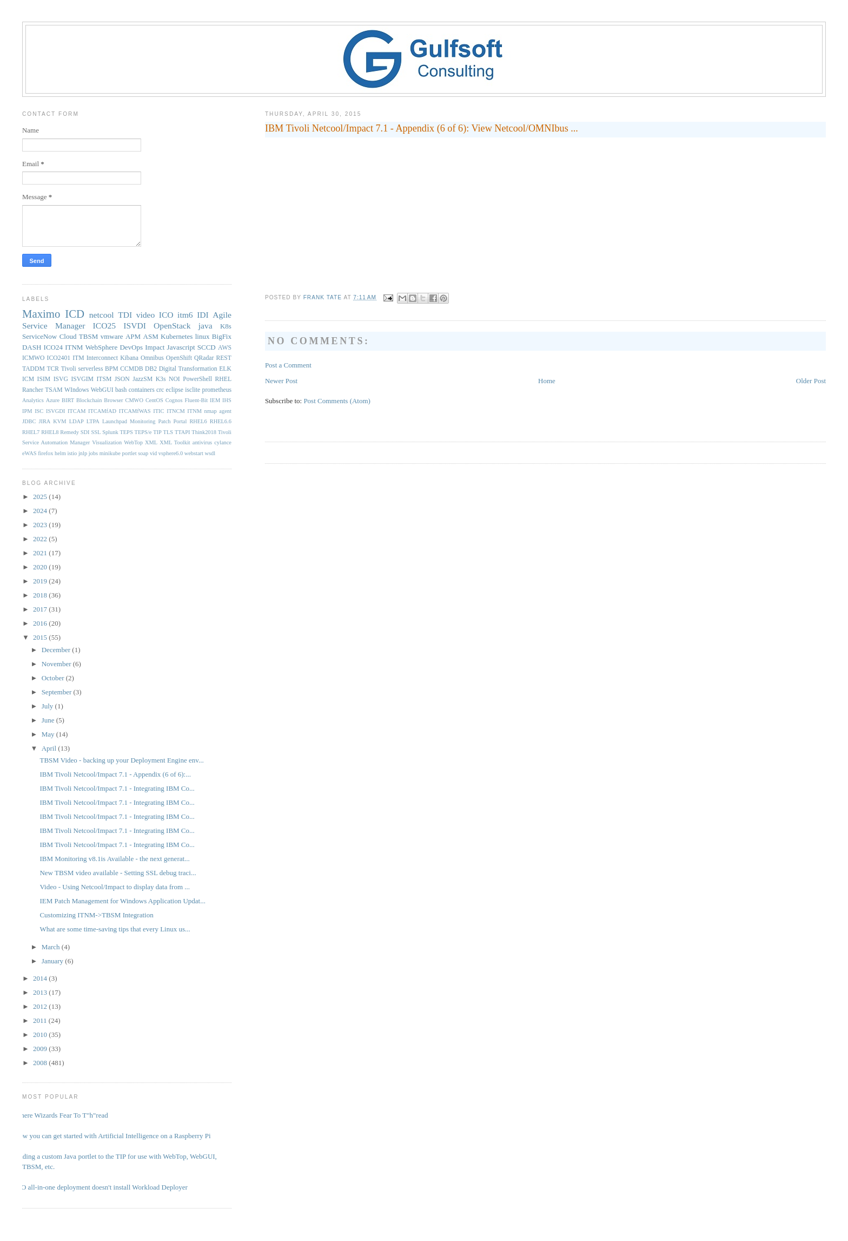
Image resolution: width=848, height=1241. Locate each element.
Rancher (32, 389)
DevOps (131, 347)
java (205, 325)
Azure (52, 400)
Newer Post (281, 381)
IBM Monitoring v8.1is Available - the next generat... (114, 859)
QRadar (204, 358)
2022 (41, 539)
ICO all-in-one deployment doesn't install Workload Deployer (101, 1187)
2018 (41, 595)
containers (142, 389)
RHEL (223, 379)
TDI (125, 314)
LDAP (76, 421)
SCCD (206, 347)
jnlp (82, 453)
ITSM (103, 379)
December (57, 650)
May (49, 734)
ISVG (61, 379)
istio (72, 453)
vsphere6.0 (170, 453)
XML (151, 442)
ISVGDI (55, 411)
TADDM (33, 368)
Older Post (811, 381)
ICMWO (33, 358)
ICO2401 (59, 358)
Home (546, 381)
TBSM (88, 336)
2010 (41, 1034)
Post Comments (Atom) (336, 401)
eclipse (174, 389)
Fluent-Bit (196, 400)
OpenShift (179, 358)
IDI (203, 314)
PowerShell (197, 379)
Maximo (41, 313)
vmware (112, 336)
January (53, 961)
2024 (41, 511)
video (145, 314)
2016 (41, 623)
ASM (150, 336)
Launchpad (114, 421)
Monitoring (142, 421)
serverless (90, 368)
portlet (129, 453)
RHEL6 (198, 421)
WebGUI (102, 389)
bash (121, 389)
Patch (164, 421)
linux (202, 336)
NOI (174, 379)
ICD (74, 313)
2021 (41, 553)
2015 (41, 637)
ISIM (44, 379)
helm (60, 453)
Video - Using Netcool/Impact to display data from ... (114, 887)
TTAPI (182, 432)
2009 (41, 1049)
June (49, 720)
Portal (180, 421)
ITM (78, 358)
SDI (85, 432)
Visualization (107, 442)
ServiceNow (39, 336)
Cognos (174, 400)
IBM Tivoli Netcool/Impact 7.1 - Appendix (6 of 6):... (114, 774)
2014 (41, 978)
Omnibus (152, 358)
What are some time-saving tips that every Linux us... (114, 929)
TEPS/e (143, 432)
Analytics (33, 400)
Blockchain (89, 400)
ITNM (74, 347)
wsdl (210, 453)
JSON (122, 379)
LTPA (93, 421)
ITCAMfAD (102, 411)
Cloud (68, 336)
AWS (224, 347)
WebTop (133, 442)
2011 (41, 1020)
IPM (27, 411)
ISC (39, 411)
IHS (226, 400)
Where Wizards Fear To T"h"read (61, 1115)
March (52, 947)
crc (160, 389)
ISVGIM (82, 379)
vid (153, 453)
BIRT (68, 400)
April (50, 748)
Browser (113, 400)
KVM (59, 421)
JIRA (44, 421)
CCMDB (131, 368)
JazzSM (142, 379)
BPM (111, 368)
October (54, 678)
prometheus (217, 389)
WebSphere (101, 347)
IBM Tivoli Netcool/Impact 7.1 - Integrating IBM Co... (116, 788)
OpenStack (172, 325)
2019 (41, 581)
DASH (31, 347)
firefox (45, 453)
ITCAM (76, 411)
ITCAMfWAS (135, 411)
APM (133, 336)
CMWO (134, 400)
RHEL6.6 (220, 421)
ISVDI (134, 325)
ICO (166, 314)
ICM (28, 379)
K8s (225, 326)
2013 (41, 992)
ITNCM (175, 411)
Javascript (181, 347)
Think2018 (203, 432)
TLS (168, 432)
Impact (154, 347)
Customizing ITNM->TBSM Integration (96, 915)
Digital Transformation (188, 368)
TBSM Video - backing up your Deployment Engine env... (121, 760)
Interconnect (102, 358)
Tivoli (68, 368)
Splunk (110, 432)
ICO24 (53, 347)
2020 (41, 567)
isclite (192, 389)
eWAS (29, 453)
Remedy (69, 432)
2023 (41, 525)
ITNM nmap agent (209, 411)
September (58, 692)
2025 (41, 497)
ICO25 (104, 325)
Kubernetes (177, 336)
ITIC (158, 411)
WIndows (76, 389)
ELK (225, 368)
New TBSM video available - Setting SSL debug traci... (117, 873)
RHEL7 (30, 432)
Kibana (129, 358)
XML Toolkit (175, 442)
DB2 (151, 368)
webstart (193, 453)
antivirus (202, 442)
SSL (96, 432)
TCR (53, 368)
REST (223, 358)
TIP (157, 432)
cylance (222, 442)
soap (143, 453)
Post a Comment (288, 365)
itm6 (185, 314)
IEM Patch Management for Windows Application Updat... (122, 901)
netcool (101, 314)
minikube (110, 453)
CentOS (154, 400)
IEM (215, 400)
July (48, 706)
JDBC (29, 421)
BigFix (221, 336)
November (57, 664)
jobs (93, 453)
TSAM (53, 389)
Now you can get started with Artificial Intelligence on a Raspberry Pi (112, 1136)
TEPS (126, 432)
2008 (41, 1063)
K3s (161, 379)
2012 (41, 1006)
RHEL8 (49, 432)
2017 (41, 609)
